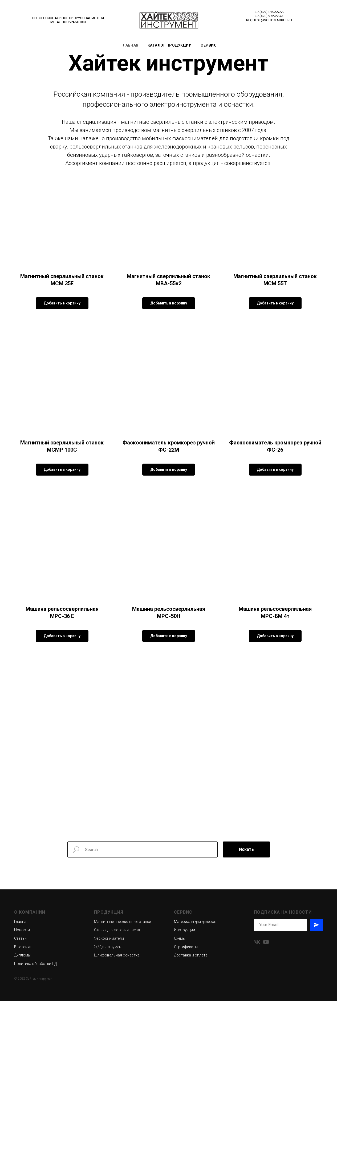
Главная (129, 45)
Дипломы (22, 1109)
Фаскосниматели (109, 1092)
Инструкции (184, 1084)
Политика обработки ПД (35, 1118)
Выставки (22, 1101)
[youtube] (266, 1096)
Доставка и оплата (191, 1109)
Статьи (20, 1092)
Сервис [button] (209, 45)
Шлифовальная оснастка (117, 1109)
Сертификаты (186, 1101)
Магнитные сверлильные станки (122, 1076)
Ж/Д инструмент (108, 1101)
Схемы (179, 1092)
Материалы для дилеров (195, 1076)
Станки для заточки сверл (117, 1084)
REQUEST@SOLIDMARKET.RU (269, 20)
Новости (22, 1084)
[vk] (257, 1096)
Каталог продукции (170, 45)
